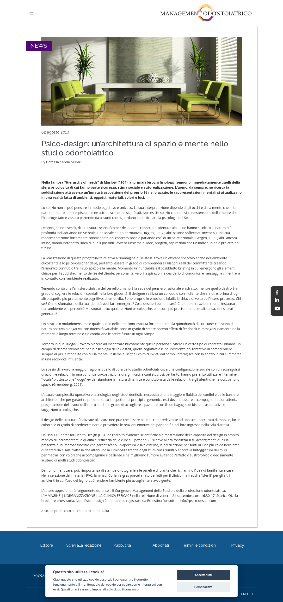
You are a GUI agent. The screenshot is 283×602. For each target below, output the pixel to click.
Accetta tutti (203, 575)
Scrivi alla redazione (83, 545)
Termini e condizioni (199, 545)
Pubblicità (122, 545)
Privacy (237, 545)
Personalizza (203, 587)
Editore (46, 545)
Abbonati (161, 545)
